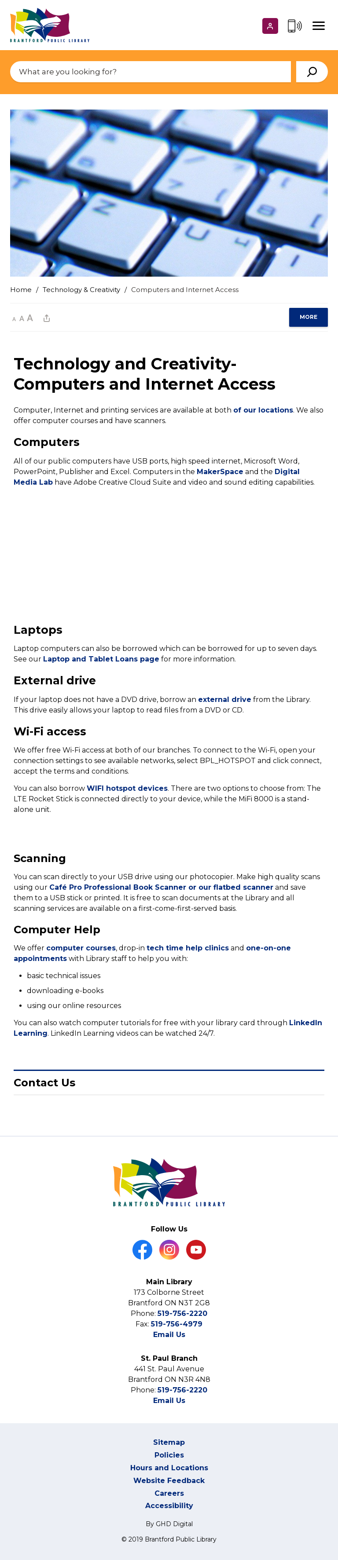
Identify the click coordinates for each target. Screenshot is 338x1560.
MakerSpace (220, 472)
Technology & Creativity (81, 289)
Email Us (169, 1334)
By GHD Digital (169, 1524)
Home (21, 289)
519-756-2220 (182, 1313)
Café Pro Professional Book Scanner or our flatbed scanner (161, 887)
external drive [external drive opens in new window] (224, 699)
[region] (308, 317)
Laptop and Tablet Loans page (101, 659)
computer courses (81, 948)
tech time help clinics (188, 948)
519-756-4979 (176, 1324)
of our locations (263, 410)
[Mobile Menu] (318, 26)
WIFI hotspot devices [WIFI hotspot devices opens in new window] (127, 788)
